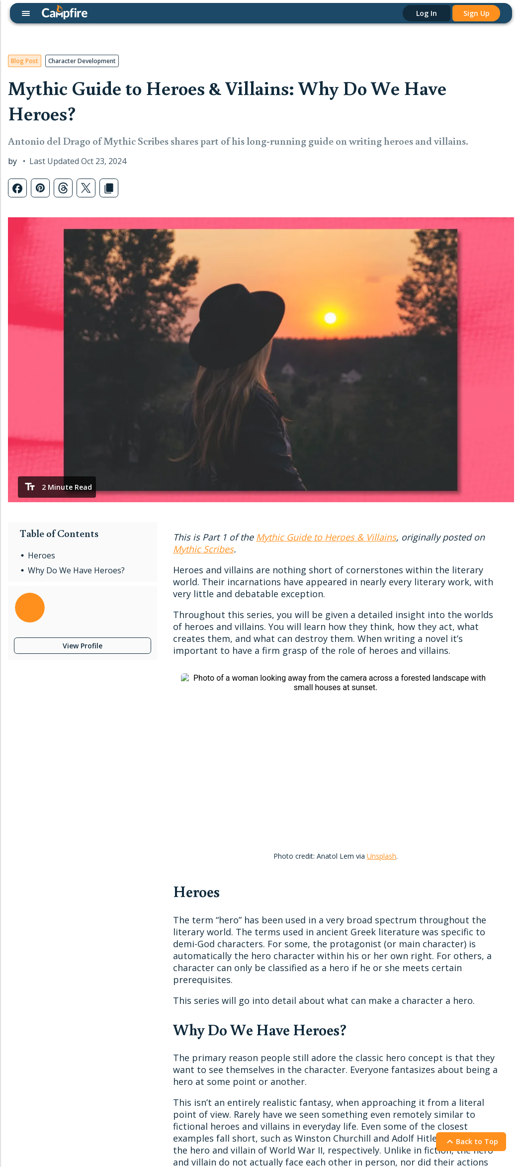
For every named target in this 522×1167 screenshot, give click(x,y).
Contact (335, 994)
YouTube (433, 1018)
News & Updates (243, 940)
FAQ (325, 971)
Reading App (135, 908)
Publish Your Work (144, 995)
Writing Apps (34, 908)
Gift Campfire (35, 1066)
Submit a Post (238, 987)
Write (27, 891)
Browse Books (139, 924)
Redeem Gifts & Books (152, 955)
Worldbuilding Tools (46, 940)
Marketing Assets (143, 1042)
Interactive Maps (41, 987)
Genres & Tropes (243, 971)
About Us (333, 1011)
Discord (431, 908)
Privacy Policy (30, 1125)
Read (126, 891)
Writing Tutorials (344, 908)
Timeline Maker (39, 1018)
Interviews (232, 955)
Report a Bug (339, 955)
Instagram (435, 940)
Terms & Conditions (92, 1125)
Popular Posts (238, 924)
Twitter (430, 1034)
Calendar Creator (41, 1003)
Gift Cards (131, 940)
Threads (432, 987)
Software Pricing (40, 1050)
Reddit (429, 971)
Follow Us (440, 891)
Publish (131, 979)
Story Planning (37, 971)
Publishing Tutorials (349, 924)
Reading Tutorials (346, 940)
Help (329, 891)
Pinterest (433, 955)
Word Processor (40, 924)
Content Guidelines (145, 1027)
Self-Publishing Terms (150, 1011)
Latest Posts (236, 908)
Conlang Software (43, 1034)
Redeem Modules (42, 1082)
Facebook (434, 924)
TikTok (429, 1003)
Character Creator (43, 955)
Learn (229, 891)
